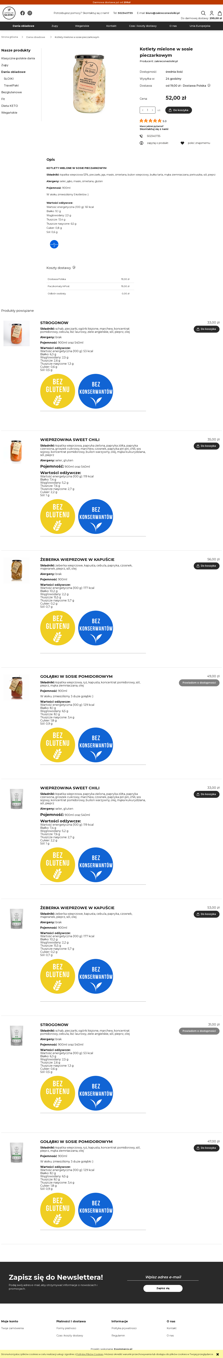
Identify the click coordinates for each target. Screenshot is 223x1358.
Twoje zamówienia (12, 1328)
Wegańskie (9, 112)
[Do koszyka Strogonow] (207, 329)
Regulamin (118, 1335)
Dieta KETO (9, 106)
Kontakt (171, 1328)
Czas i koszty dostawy (69, 1335)
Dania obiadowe (13, 72)
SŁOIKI (9, 78)
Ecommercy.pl (123, 1349)
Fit (3, 99)
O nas (170, 1335)
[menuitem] (23, 26)
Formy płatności (66, 1328)
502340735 (125, 13)
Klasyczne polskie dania (18, 58)
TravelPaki (11, 85)
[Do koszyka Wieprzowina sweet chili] (207, 446)
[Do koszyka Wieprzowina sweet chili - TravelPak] (207, 794)
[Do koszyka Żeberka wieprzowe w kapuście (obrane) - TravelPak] (207, 914)
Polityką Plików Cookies (89, 1354)
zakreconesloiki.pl (166, 61)
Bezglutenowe (11, 92)
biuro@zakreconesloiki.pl (163, 13)
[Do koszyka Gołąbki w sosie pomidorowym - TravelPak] (207, 1148)
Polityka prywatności (124, 1328)
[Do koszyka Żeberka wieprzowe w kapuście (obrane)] (207, 565)
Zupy (4, 65)
